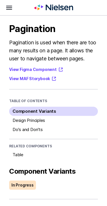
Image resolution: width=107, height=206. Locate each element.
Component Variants (34, 111)
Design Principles (29, 120)
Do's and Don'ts (28, 129)
